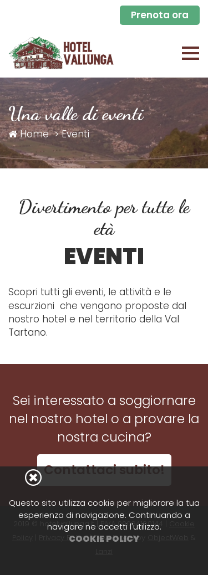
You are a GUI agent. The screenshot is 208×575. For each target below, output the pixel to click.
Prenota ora (160, 15)
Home (28, 134)
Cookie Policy (104, 539)
